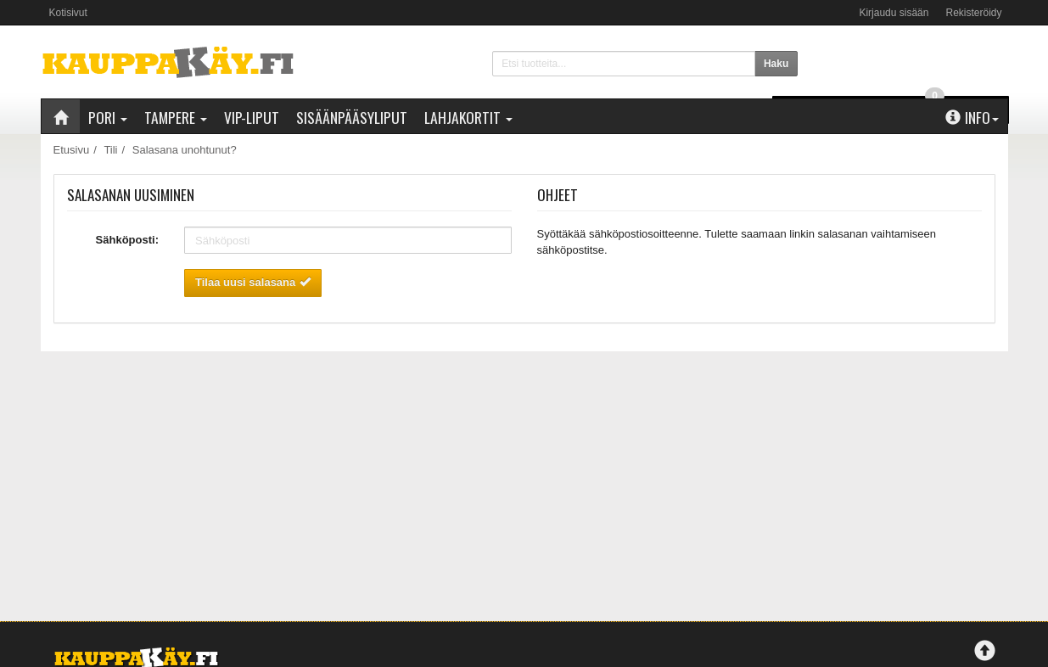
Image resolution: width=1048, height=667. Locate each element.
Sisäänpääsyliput (351, 117)
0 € (907, 60)
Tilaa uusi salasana (253, 282)
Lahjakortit (468, 117)
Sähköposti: (127, 239)
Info (972, 117)
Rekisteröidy (973, 13)
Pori (107, 117)
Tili (110, 149)
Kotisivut (68, 13)
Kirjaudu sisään (893, 13)
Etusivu (71, 149)
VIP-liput (251, 117)
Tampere (175, 117)
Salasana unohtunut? (184, 149)
